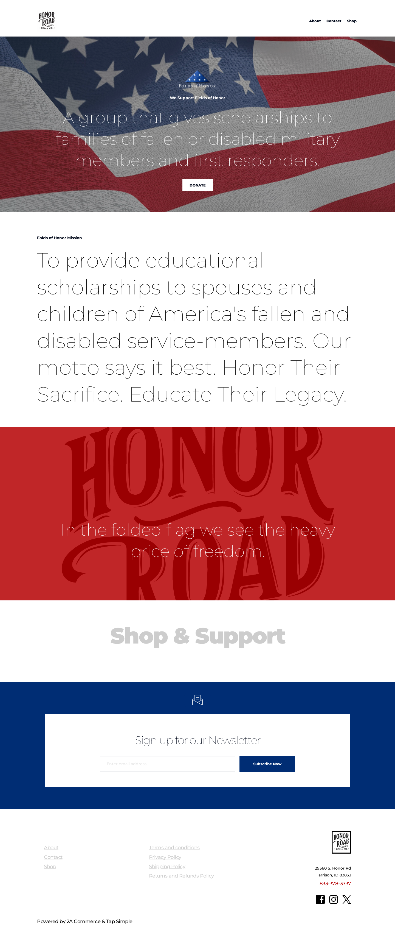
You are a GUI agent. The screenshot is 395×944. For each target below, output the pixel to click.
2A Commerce (84, 921)
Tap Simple (119, 921)
